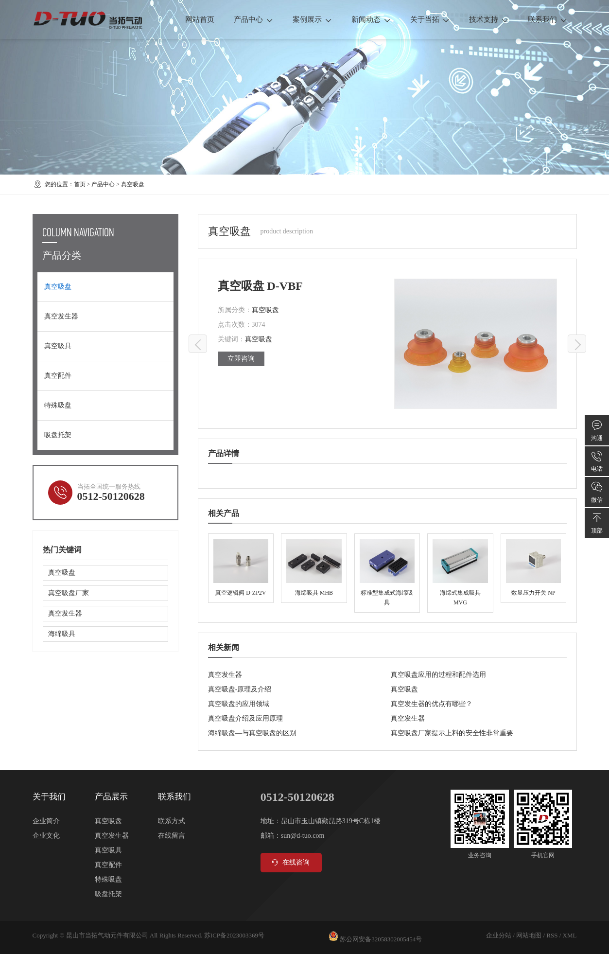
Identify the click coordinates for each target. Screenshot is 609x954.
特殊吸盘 (57, 405)
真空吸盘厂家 (68, 593)
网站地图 (528, 935)
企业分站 (498, 935)
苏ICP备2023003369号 (234, 935)
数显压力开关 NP (533, 568)
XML (570, 935)
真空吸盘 (132, 184)
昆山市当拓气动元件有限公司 (107, 935)
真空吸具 (57, 346)
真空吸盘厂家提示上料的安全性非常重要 (452, 733)
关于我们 (49, 796)
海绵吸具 (61, 633)
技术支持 (488, 19)
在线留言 (171, 835)
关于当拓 (430, 19)
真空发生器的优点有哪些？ (431, 703)
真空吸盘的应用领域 (238, 703)
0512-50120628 (111, 496)
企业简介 (46, 821)
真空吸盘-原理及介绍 (240, 689)
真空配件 (57, 375)
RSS (551, 935)
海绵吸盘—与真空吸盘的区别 (252, 733)
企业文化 (46, 835)
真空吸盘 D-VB (198, 344)
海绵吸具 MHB (314, 568)
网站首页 (199, 19)
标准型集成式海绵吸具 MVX (387, 573)
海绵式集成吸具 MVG (460, 573)
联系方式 (171, 821)
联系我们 (547, 19)
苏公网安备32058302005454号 (381, 939)
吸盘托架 (57, 435)
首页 (80, 184)
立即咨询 (241, 358)
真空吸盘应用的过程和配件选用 (438, 674)
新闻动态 (371, 19)
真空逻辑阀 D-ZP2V (241, 568)
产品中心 (253, 19)
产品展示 (111, 796)
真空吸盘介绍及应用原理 (245, 718)
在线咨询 (290, 862)
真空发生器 (225, 674)
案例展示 (312, 19)
